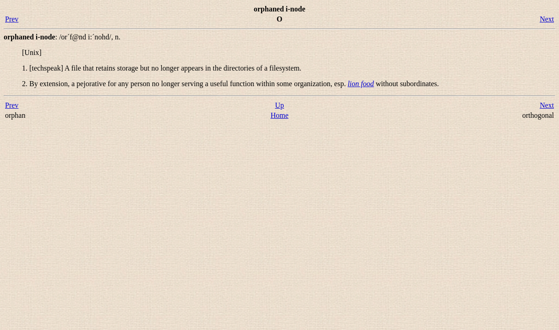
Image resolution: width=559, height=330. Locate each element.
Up (279, 105)
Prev (11, 19)
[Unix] (32, 52)
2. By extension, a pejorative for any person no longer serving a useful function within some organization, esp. (185, 84)
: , (62, 37)
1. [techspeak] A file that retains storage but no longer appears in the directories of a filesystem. (161, 68)
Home (279, 115)
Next (547, 19)
